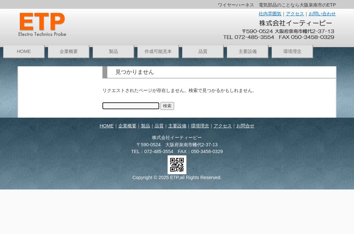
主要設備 (248, 51)
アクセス (295, 13)
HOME (24, 51)
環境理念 (292, 51)
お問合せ (245, 125)
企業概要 (69, 51)
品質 (202, 51)
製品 (113, 51)
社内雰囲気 (270, 13)
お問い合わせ (322, 13)
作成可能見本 (158, 51)
